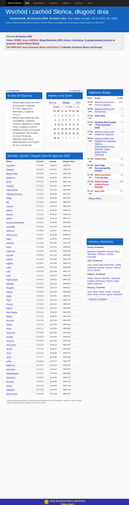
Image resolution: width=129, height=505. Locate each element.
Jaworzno (10, 231)
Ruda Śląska (11, 312)
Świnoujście (11, 345)
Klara (89, 294)
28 (62, 115)
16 (55, 129)
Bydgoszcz (11, 178)
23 (55, 133)
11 (62, 124)
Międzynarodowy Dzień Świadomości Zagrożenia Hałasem (105, 141)
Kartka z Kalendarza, (73, 40)
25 (62, 133)
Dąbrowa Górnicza (14, 194)
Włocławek (10, 377)
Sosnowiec (11, 333)
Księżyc (79, 3)
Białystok (10, 169)
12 (66, 124)
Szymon (97, 278)
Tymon (90, 270)
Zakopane (10, 390)
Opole (8, 296)
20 (70, 129)
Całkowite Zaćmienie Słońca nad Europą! (81, 47)
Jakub (95, 292)
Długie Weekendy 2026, (51, 40)
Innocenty (116, 292)
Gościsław (91, 257)
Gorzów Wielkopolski (15, 222)
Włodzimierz (109, 265)
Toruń (8, 353)
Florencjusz (100, 281)
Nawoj (90, 283)
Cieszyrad (91, 267)
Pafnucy (117, 267)
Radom (9, 308)
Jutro (78, 102)
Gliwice (9, 218)
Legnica (9, 263)
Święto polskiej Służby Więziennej (102, 152)
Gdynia (9, 210)
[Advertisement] (64, 70)
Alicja (117, 251)
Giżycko (9, 214)
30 (70, 115)
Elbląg (9, 198)
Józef (89, 292)
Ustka (8, 361)
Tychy (8, 357)
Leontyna (109, 267)
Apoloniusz (92, 254)
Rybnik (9, 316)
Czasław (90, 281)
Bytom (9, 182)
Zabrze (9, 386)
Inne (91, 3)
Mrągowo (10, 288)
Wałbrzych (10, 365)
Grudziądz (10, 227)
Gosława (109, 254)
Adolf (101, 265)
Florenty (109, 281)
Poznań (9, 304)
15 (78, 124)
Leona (95, 265)
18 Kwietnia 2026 (23, 36)
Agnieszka (115, 278)
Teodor (90, 278)
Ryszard (110, 251)
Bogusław (91, 251)
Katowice (10, 243)
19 (66, 129)
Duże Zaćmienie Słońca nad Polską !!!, (42, 47)
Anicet (95, 294)
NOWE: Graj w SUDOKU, (27, 40)
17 (58, 129)
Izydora (109, 294)
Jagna (116, 281)
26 (55, 115)
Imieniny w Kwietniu (98, 299)
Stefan (101, 292)
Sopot (8, 328)
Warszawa (10, 369)
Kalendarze (39, 3)
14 (74, 124)
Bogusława (101, 251)
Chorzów (10, 186)
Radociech (117, 294)
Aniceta (102, 294)
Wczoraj (52, 102)
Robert (108, 292)
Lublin (8, 267)
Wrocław (10, 382)
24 (58, 133)
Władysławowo (12, 373)
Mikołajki (10, 284)
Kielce (9, 247)
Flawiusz (101, 254)
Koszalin (10, 255)
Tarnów (9, 349)
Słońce (67, 3)
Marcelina (106, 278)
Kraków (9, 259)
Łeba (8, 271)
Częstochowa (12, 190)
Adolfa (118, 265)
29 (66, 115)
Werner (97, 270)
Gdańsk (9, 206)
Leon (89, 265)
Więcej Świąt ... (96, 198)
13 (70, 124)
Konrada (100, 267)
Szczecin (10, 341)
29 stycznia (14, 90)
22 (78, 129)
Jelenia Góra (11, 235)
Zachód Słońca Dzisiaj (28, 43)
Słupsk (9, 324)
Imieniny (54, 3)
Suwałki (9, 337)
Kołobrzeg (10, 251)
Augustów (10, 165)
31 (74, 115)
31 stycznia (74, 90)
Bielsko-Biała (11, 174)
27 (58, 115)
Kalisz (8, 239)
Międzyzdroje (12, 280)
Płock (8, 300)
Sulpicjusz (98, 283)
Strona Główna (15, 3)
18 (62, 129)
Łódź (8, 276)
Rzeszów (10, 320)
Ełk (7, 202)
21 (74, 129)
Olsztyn (9, 292)
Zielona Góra (11, 394)
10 (58, 124)
